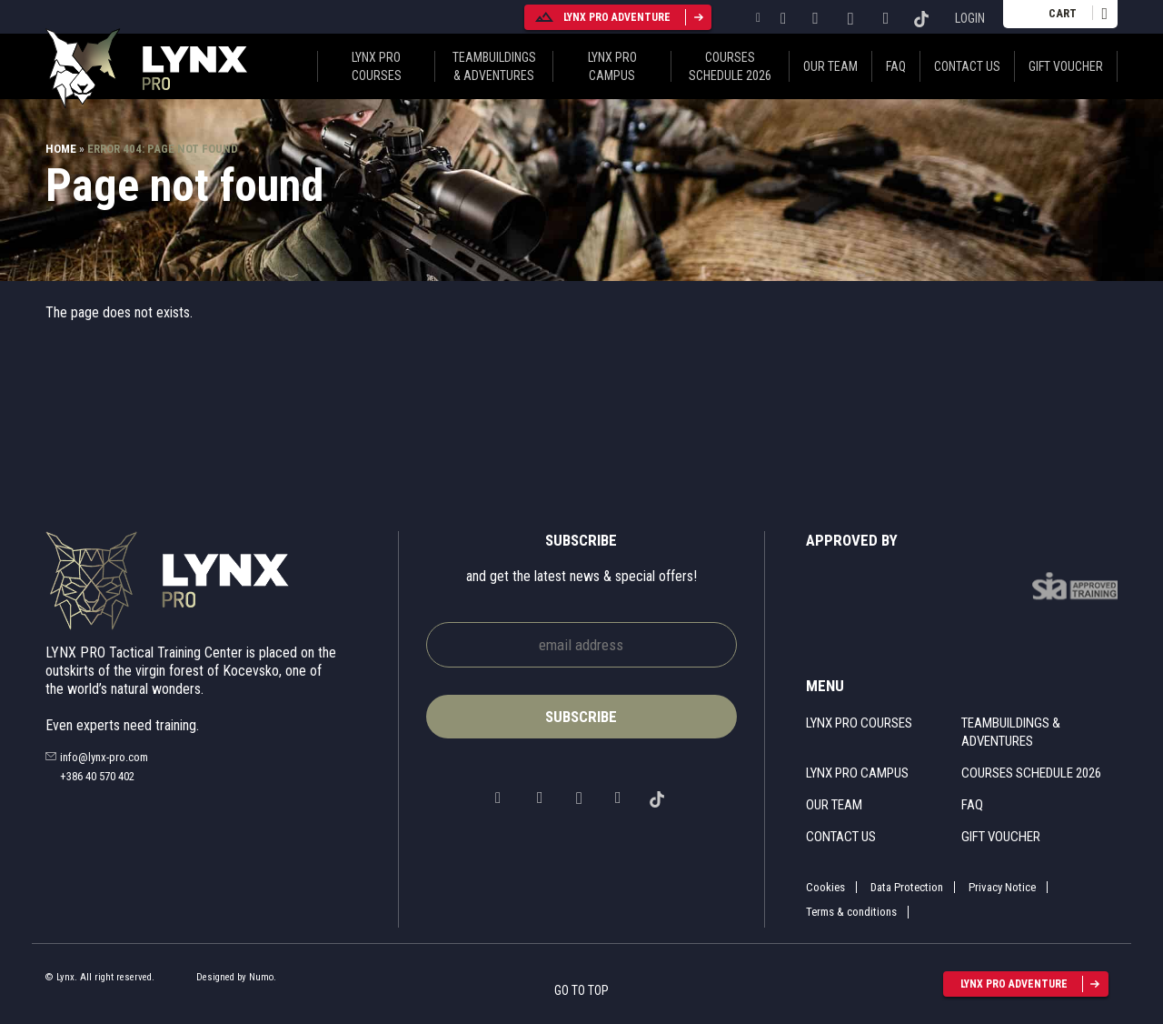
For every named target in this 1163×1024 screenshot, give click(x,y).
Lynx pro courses (377, 66)
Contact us (967, 66)
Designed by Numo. (236, 977)
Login (970, 18)
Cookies (825, 887)
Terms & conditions (851, 912)
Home (60, 149)
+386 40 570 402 (97, 776)
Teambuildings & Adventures (494, 66)
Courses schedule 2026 (730, 66)
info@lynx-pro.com (104, 757)
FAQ (896, 66)
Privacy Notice (1002, 887)
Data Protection (906, 887)
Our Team (830, 66)
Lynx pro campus (612, 66)
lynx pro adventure (602, 17)
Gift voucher (1066, 66)
